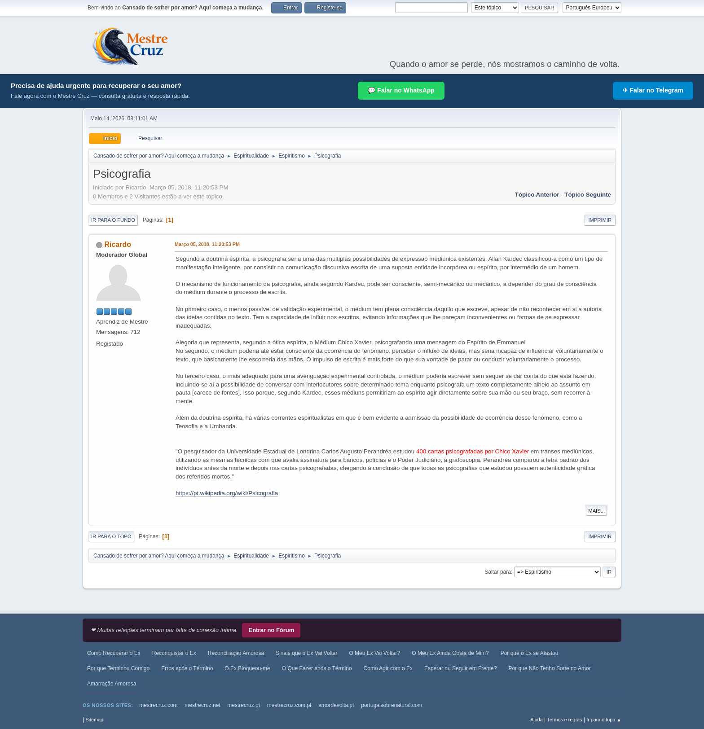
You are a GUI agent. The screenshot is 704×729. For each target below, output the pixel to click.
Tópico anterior (537, 194)
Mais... (596, 511)
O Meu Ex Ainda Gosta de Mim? (450, 653)
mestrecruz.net (202, 705)
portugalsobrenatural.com (391, 705)
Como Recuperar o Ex (114, 653)
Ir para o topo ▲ (603, 719)
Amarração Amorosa (111, 684)
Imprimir (600, 220)
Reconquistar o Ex (174, 653)
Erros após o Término (187, 668)
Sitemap (94, 719)
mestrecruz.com (158, 705)
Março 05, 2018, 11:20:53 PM (207, 244)
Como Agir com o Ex (388, 668)
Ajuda (536, 719)
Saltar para (497, 572)
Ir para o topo (111, 536)
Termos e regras (564, 719)
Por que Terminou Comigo (118, 668)
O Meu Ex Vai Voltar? (374, 653)
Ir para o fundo (113, 220)
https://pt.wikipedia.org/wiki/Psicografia (227, 493)
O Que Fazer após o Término (317, 668)
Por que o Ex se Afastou (530, 653)
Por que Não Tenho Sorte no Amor (549, 668)
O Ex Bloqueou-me (247, 668)
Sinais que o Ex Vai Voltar (306, 653)
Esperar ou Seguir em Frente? (460, 668)
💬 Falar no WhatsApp (401, 90)
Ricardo (117, 244)
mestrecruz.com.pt (289, 705)
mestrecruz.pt (243, 705)
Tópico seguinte (587, 194)
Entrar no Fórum (271, 630)
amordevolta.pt (336, 705)
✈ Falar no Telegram (653, 90)
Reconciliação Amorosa (236, 653)
